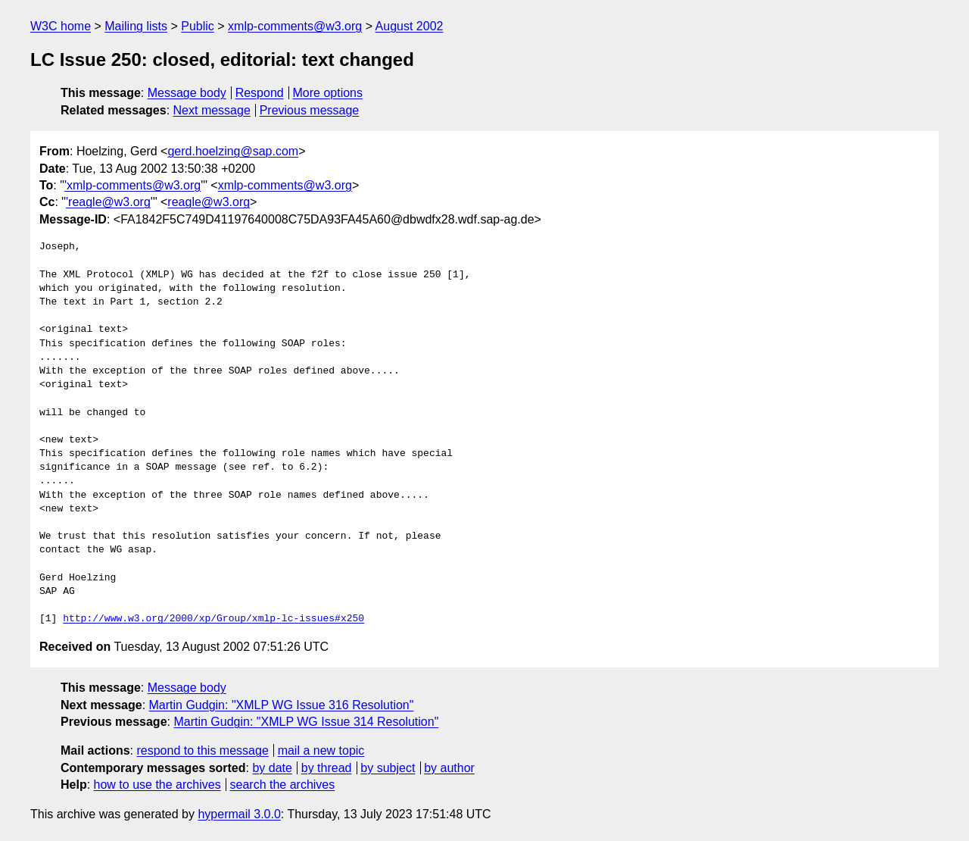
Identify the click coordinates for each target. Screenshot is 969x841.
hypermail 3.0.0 (239, 814)
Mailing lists (135, 26)
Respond (259, 92)
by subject (387, 767)
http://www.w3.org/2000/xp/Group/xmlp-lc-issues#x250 (213, 619)
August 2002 (409, 26)
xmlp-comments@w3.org (295, 26)
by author (449, 767)
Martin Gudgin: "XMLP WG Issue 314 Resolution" (305, 721)
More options (328, 92)
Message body (187, 92)
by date (271, 767)
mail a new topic (321, 750)
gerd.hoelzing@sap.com (232, 151)
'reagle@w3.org (108, 201)
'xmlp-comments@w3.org (132, 185)
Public (197, 26)
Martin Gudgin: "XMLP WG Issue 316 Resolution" (281, 705)
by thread (326, 767)
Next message (212, 110)
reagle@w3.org (208, 201)
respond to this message (202, 750)
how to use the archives (157, 784)
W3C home (60, 26)
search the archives (282, 784)
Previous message (310, 110)
